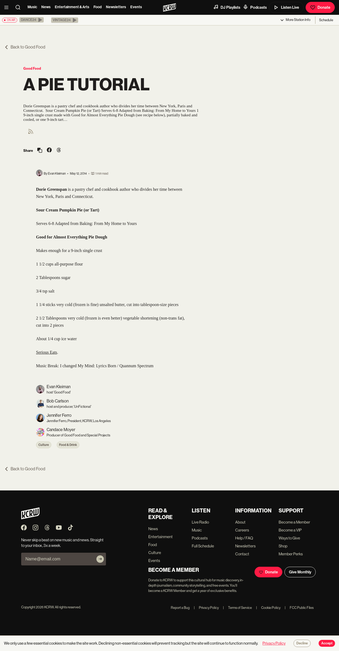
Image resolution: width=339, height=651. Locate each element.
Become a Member (294, 522)
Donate (320, 7)
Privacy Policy (206, 608)
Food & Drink (68, 445)
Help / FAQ (244, 538)
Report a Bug (180, 608)
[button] (31, 20)
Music (32, 7)
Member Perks (291, 554)
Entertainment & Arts (72, 7)
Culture (43, 445)
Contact (242, 554)
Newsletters (116, 7)
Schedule (326, 20)
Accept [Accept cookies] (326, 643)
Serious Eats (46, 352)
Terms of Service (237, 608)
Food (97, 7)
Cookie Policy (268, 608)
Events (136, 7)
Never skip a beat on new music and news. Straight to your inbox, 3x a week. (62, 543)
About (240, 522)
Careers (242, 530)
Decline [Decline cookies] (302, 643)
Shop (283, 546)
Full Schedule (203, 546)
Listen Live (286, 7)
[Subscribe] (100, 559)
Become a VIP (290, 530)
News (46, 7)
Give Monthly (300, 572)
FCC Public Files (299, 608)
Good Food (32, 68)
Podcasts (255, 7)
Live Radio (200, 522)
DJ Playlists (226, 7)
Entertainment (160, 536)
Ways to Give (289, 538)
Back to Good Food (24, 47)
